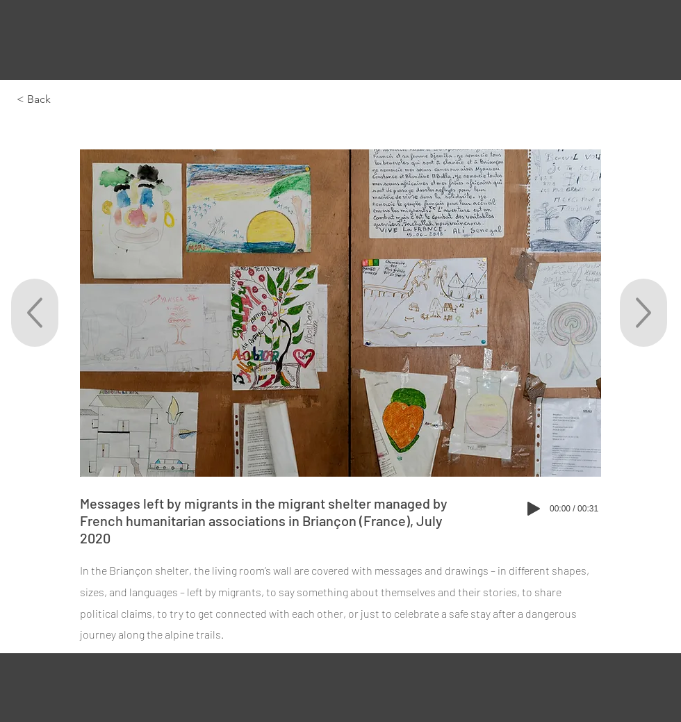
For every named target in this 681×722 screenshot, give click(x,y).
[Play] (533, 509)
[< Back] (62, 99)
